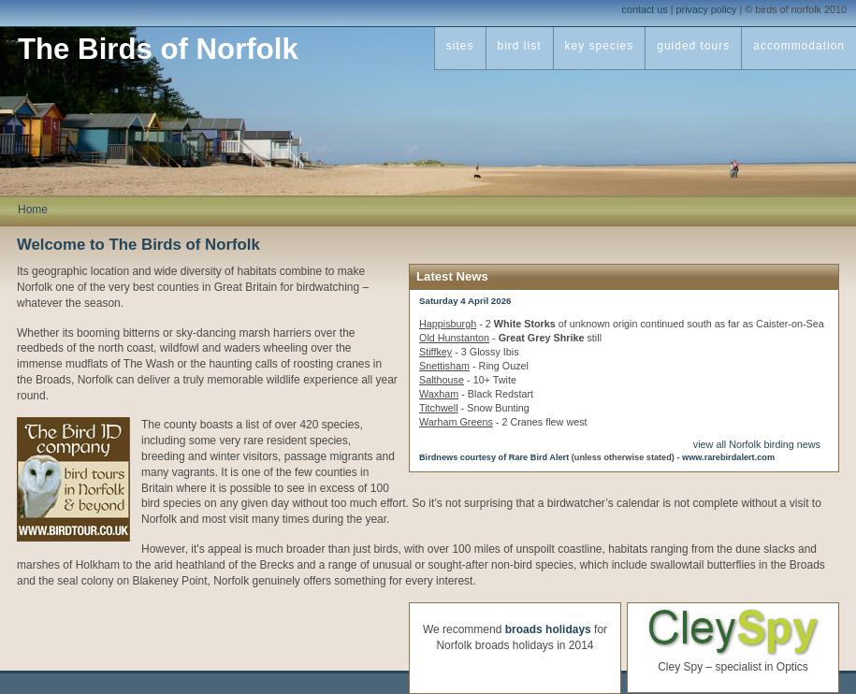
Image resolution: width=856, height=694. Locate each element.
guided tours (693, 45)
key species (599, 45)
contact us (645, 9)
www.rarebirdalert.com (728, 457)
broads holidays (548, 629)
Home (33, 209)
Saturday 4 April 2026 (465, 301)
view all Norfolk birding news (756, 444)
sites (460, 45)
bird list (520, 45)
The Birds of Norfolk (158, 49)
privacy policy (706, 9)
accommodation (799, 45)
